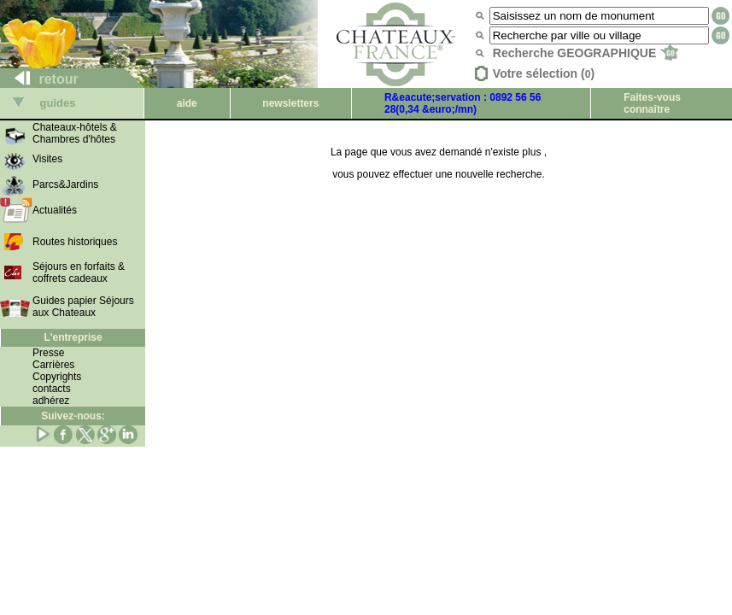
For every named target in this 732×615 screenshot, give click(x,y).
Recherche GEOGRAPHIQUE (585, 53)
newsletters (290, 103)
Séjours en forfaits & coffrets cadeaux (78, 272)
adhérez (50, 401)
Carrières (53, 365)
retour (40, 79)
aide (187, 103)
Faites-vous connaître (652, 103)
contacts (51, 389)
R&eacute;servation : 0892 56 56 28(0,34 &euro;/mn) (462, 103)
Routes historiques (74, 242)
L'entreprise (73, 337)
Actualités (54, 210)
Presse (48, 353)
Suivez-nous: (73, 416)
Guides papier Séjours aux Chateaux (83, 307)
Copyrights (56, 377)
